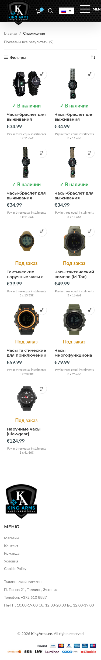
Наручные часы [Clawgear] (24, 431)
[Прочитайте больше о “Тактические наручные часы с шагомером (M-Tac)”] (42, 231)
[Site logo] (18, 11)
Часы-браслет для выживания (26, 117)
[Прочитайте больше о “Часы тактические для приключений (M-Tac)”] (42, 310)
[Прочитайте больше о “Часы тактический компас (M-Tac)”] (89, 231)
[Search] (50, 10)
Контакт (11, 545)
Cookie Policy (15, 568)
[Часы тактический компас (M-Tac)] (74, 241)
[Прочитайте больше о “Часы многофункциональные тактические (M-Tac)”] (89, 310)
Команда (11, 553)
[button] (42, 74)
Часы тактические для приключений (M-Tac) (26, 355)
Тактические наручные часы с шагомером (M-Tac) (25, 279)
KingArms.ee (41, 633)
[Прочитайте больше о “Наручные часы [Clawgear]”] (42, 388)
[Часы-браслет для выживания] (26, 84)
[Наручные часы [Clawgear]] (26, 398)
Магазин (11, 538)
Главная (10, 33)
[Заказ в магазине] (93, 57)
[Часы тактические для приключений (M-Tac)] (26, 319)
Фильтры (18, 57)
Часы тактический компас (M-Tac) (74, 274)
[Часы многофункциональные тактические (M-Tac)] (74, 319)
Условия (11, 561)
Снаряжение (34, 33)
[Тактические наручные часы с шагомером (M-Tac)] (26, 241)
